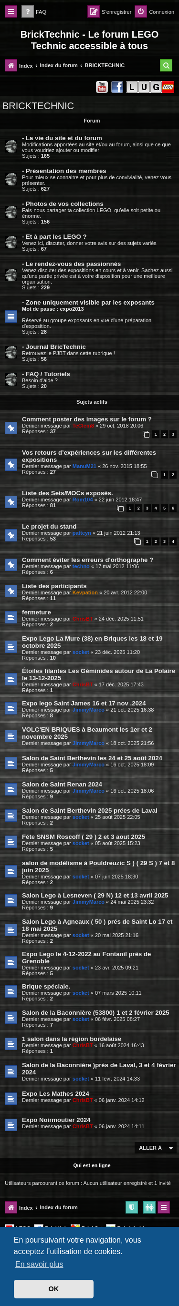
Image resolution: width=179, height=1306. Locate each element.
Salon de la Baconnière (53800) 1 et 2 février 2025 (95, 1012)
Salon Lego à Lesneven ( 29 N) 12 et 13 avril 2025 (95, 895)
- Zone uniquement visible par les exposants (88, 302)
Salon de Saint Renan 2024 (62, 784)
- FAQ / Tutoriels (46, 374)
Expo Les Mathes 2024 (55, 1093)
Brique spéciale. (46, 986)
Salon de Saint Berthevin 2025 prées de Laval (90, 810)
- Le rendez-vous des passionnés (71, 263)
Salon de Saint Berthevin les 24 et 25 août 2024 (92, 758)
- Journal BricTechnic (54, 346)
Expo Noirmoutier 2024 (56, 1119)
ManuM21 (84, 466)
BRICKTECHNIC (38, 106)
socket (81, 652)
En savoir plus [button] (39, 1264)
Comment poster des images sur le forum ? (87, 419)
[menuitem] (33, 12)
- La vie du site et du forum (62, 138)
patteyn (82, 533)
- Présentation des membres (64, 170)
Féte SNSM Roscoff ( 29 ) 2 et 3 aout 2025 (83, 836)
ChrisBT (83, 619)
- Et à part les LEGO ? (54, 236)
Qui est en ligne (91, 1165)
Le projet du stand (49, 526)
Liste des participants (54, 586)
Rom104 (83, 499)
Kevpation (85, 592)
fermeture (36, 612)
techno (81, 566)
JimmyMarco (89, 710)
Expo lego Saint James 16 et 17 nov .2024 (84, 703)
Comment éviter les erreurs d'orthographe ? (87, 559)
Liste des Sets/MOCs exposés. (67, 493)
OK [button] (54, 1289)
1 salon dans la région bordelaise (71, 1038)
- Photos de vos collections (63, 203)
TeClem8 (83, 426)
